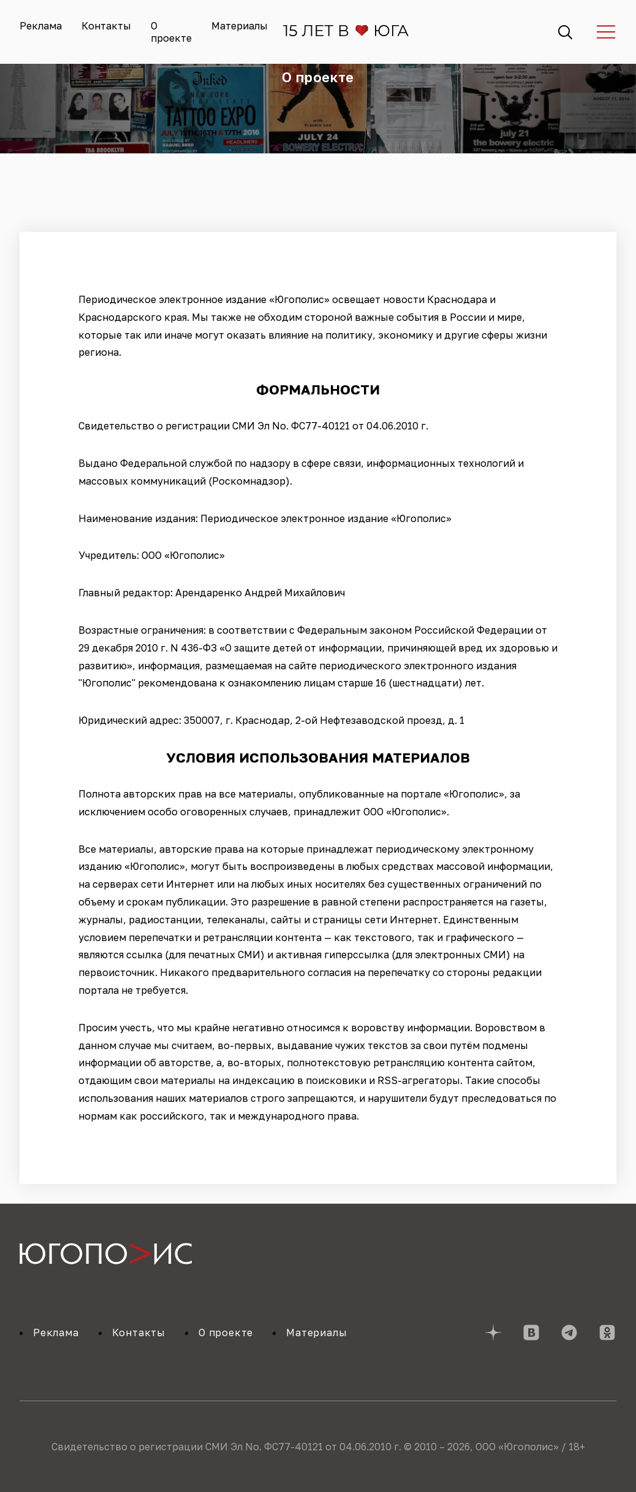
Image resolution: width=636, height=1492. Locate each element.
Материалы (239, 26)
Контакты (106, 26)
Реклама (41, 26)
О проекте (171, 32)
